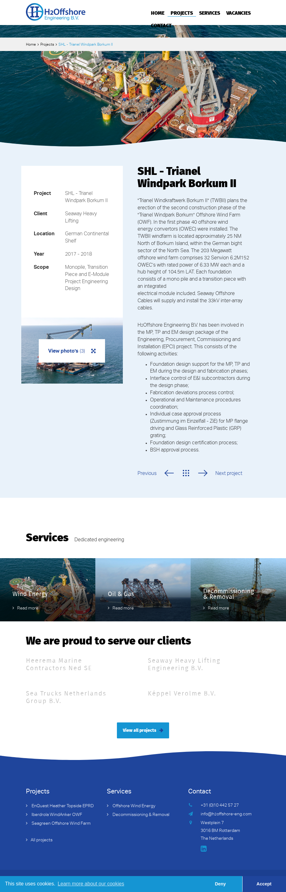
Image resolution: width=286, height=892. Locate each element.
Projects (182, 12)
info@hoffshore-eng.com (226, 814)
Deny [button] (220, 883)
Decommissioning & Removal (140, 815)
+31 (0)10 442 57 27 (220, 805)
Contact (161, 25)
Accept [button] (264, 883)
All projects (42, 840)
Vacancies (238, 12)
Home (157, 12)
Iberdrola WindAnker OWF (56, 815)
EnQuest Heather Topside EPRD (62, 806)
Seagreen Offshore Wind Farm (61, 824)
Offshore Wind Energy (133, 806)
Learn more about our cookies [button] (91, 883)
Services (209, 12)
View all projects (139, 729)
